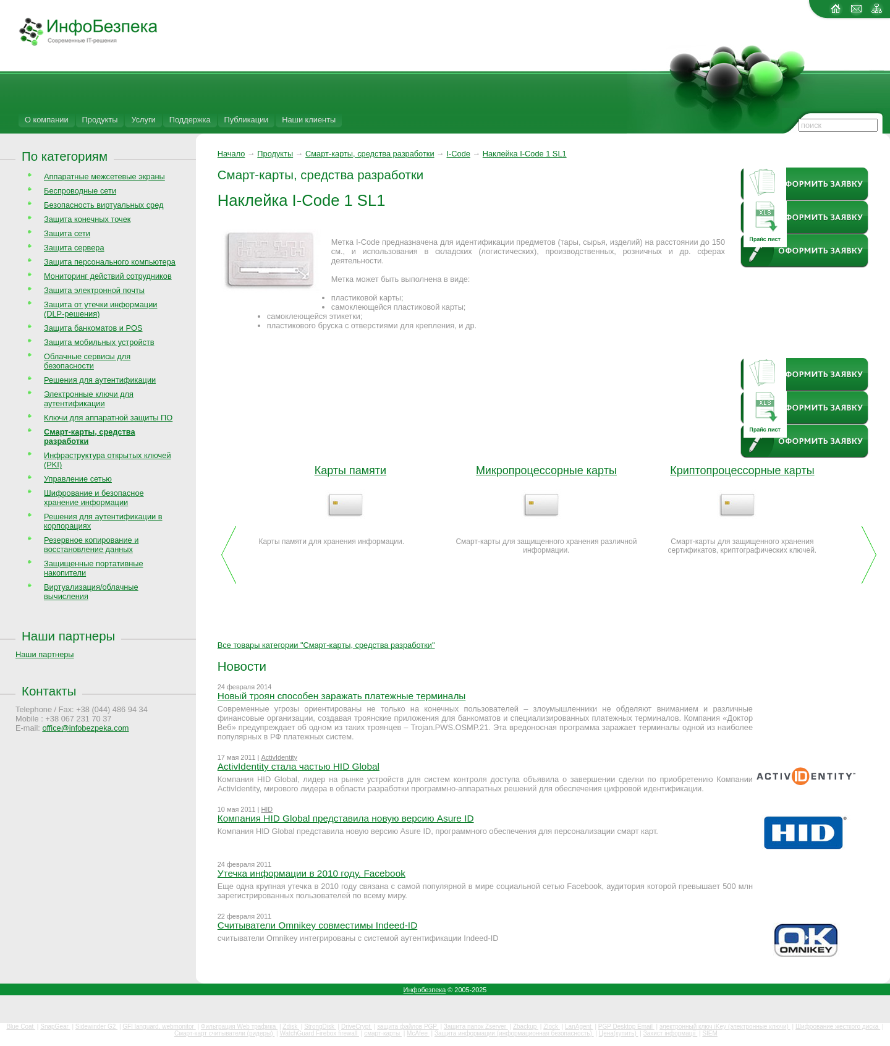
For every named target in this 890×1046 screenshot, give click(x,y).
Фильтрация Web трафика (239, 1026)
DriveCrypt (356, 1026)
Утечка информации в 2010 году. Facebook (311, 873)
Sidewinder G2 (96, 1026)
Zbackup (525, 1026)
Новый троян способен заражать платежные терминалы (342, 696)
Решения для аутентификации (100, 380)
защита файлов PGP (407, 1026)
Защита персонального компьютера (110, 261)
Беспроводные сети (80, 190)
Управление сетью (78, 478)
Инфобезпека (425, 989)
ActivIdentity (279, 757)
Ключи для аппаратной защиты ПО (108, 417)
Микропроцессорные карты (546, 470)
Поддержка (190, 119)
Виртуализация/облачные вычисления (91, 591)
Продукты (100, 119)
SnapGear (55, 1026)
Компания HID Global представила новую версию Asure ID (346, 818)
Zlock (551, 1026)
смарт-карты (383, 1033)
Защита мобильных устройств (99, 342)
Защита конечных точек (87, 219)
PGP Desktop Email (626, 1026)
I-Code (458, 153)
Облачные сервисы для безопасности (87, 361)
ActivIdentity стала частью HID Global (298, 766)
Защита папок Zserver (476, 1026)
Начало (231, 153)
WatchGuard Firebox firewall (319, 1033)
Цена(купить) (618, 1033)
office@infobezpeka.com (85, 728)
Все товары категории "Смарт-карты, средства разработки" (326, 645)
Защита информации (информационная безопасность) (514, 1033)
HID (267, 809)
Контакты (49, 691)
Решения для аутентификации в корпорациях (103, 521)
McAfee (418, 1033)
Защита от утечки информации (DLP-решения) (100, 309)
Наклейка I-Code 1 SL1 (525, 153)
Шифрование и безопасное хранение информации (94, 497)
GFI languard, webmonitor (158, 1026)
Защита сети (67, 233)
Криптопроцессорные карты (742, 470)
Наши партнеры (68, 636)
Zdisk (290, 1026)
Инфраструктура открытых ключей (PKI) (107, 460)
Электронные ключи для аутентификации (89, 398)
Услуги (143, 119)
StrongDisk (320, 1026)
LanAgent (579, 1026)
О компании (47, 119)
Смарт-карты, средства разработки (369, 153)
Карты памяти (350, 470)
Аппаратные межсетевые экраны (104, 176)
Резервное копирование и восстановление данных (91, 544)
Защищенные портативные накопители (93, 568)
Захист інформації (670, 1033)
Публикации (246, 119)
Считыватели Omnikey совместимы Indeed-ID (317, 925)
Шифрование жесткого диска (837, 1026)
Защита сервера (74, 247)
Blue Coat (20, 1026)
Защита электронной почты (94, 290)
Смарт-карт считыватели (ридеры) (224, 1033)
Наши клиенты (309, 119)
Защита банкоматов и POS (93, 328)
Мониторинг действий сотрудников (108, 276)
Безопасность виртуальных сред (104, 205)
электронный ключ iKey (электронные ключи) (724, 1026)
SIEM (709, 1033)
